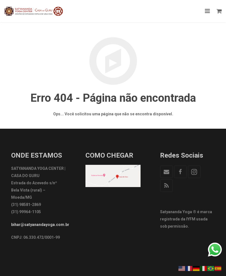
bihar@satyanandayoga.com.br (40, 224)
